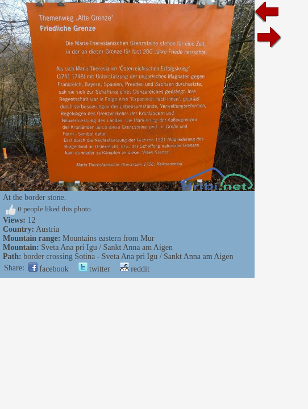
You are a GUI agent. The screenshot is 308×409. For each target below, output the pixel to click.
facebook (48, 269)
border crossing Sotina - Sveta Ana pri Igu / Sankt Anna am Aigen (128, 256)
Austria (47, 229)
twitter (94, 269)
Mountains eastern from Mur (108, 238)
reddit (134, 269)
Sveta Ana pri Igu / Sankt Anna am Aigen (107, 247)
